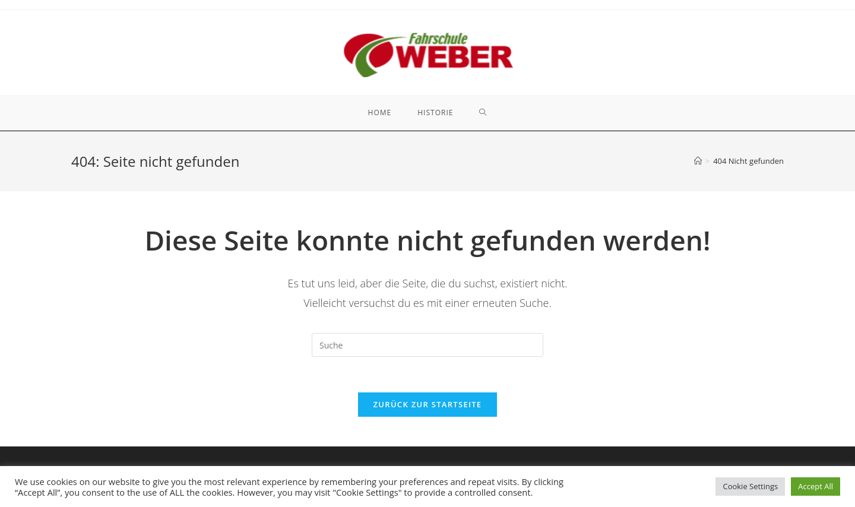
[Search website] (483, 113)
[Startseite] (698, 161)
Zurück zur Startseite (427, 404)
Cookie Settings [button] (750, 486)
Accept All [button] (815, 486)
